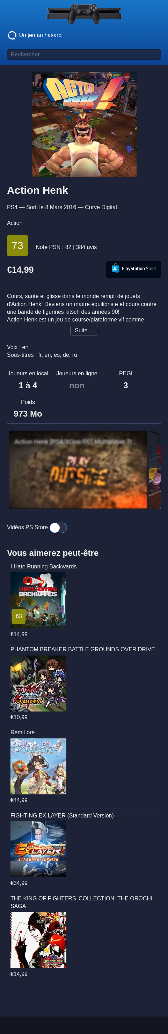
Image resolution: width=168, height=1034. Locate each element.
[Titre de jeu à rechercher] (84, 54)
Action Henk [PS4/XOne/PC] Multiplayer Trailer (76, 442)
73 (17, 245)
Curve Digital (101, 207)
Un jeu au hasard (34, 35)
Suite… (84, 330)
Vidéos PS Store (37, 528)
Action (14, 223)
